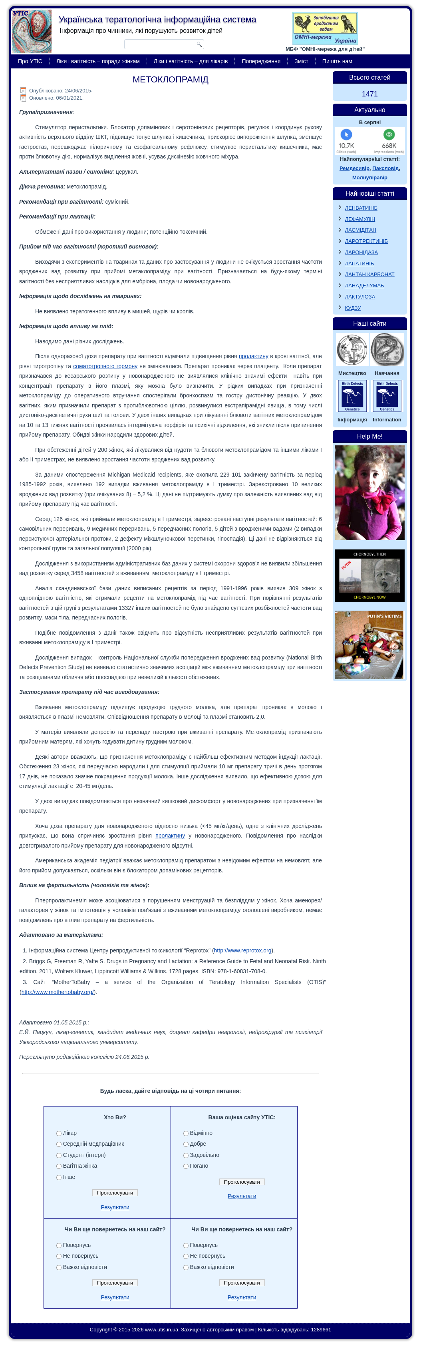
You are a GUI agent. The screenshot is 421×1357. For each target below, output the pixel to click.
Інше (76, 1177)
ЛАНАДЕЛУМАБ (364, 286)
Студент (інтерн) (91, 1155)
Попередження (261, 61)
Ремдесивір (354, 168)
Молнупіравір (369, 177)
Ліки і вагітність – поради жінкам (98, 61)
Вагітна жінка (87, 1166)
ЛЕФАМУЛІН (360, 219)
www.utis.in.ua (161, 1340)
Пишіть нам (337, 61)
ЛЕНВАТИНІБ (361, 208)
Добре (191, 1144)
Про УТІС (30, 61)
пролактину (253, 356)
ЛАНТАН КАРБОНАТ (370, 274)
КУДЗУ (353, 308)
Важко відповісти (205, 1267)
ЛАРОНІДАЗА (361, 252)
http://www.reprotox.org (243, 950)
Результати (115, 1207)
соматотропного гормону (105, 366)
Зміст (301, 61)
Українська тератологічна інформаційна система (157, 19)
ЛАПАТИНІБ (359, 264)
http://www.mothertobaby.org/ (58, 992)
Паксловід (385, 168)
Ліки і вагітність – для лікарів (191, 61)
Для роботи (84, 1245)
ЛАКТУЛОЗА (360, 297)
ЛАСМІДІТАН (361, 230)
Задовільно (198, 1155)
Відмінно (194, 1133)
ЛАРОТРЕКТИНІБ (366, 241)
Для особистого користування (108, 1267)
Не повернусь (201, 1256)
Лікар (76, 1133)
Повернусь (197, 1245)
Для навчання (88, 1256)
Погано (192, 1166)
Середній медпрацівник (100, 1144)
